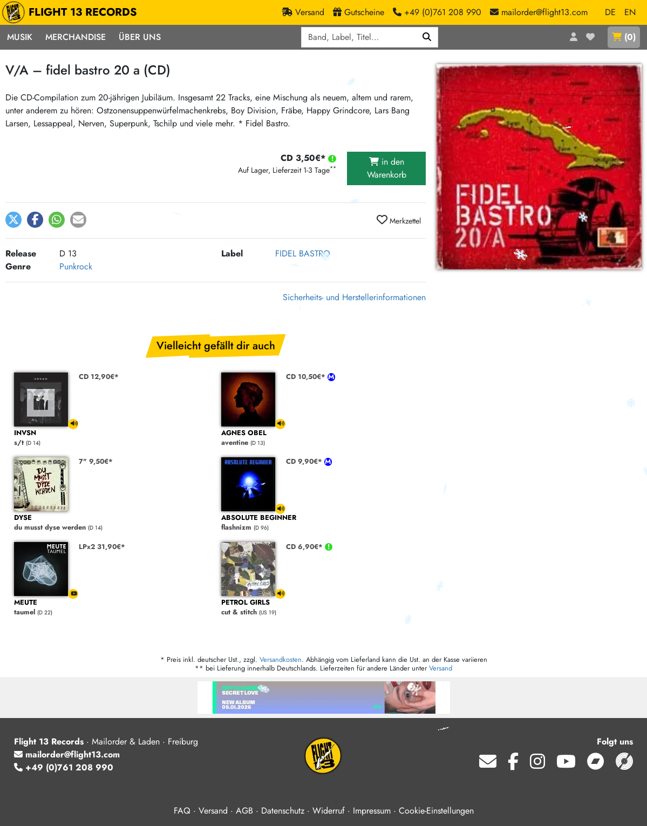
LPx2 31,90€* (102, 546)
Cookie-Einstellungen (436, 810)
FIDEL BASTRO (302, 253)
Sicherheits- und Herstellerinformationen (354, 297)
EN (630, 12)
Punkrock (75, 266)
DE (610, 12)
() (624, 37)
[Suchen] (427, 37)
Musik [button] (19, 37)
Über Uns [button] (140, 37)
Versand (440, 668)
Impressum (372, 810)
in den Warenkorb (386, 168)
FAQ (182, 810)
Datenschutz (282, 810)
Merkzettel (399, 220)
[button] (13, 220)
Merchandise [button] (75, 37)
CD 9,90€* (305, 461)
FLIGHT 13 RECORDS (72, 12)
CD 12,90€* (99, 376)
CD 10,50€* (307, 376)
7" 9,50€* (96, 461)
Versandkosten (281, 659)
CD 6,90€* (305, 546)
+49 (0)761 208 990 (63, 767)
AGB (244, 810)
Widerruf (328, 810)
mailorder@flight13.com (67, 754)
